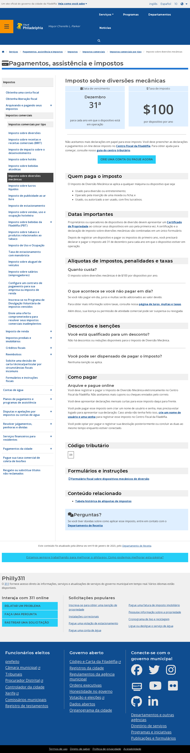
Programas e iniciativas (151, 731)
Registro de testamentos (26, 705)
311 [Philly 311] (6, 584)
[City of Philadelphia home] (31, 26)
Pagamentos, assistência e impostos (43, 51)
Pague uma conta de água (85, 630)
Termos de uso (58, 749)
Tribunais (13, 674)
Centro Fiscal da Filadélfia (133, 146)
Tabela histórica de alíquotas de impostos (103, 501)
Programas (131, 14)
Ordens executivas (86, 685)
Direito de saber (80, 749)
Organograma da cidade (91, 710)
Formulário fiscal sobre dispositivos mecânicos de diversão (108, 479)
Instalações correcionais (84, 616)
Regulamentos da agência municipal (92, 677)
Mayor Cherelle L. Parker (64, 26)
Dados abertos (82, 703)
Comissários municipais (25, 699)
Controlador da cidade (24, 687)
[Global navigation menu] (6, 26)
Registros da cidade (87, 667)
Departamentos (159, 14)
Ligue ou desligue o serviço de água (151, 626)
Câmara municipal (21, 667)
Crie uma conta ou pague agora (126, 159)
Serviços (105, 14)
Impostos (73, 51)
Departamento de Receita (85, 525)
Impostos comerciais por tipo (125, 51)
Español (166, 4)
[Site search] (99, 41)
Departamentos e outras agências (152, 717)
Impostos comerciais (94, 51)
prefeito (12, 661)
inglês (153, 4)
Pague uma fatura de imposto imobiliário (154, 605)
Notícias (105, 28)
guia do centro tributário (113, 150)
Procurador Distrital (22, 680)
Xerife (10, 693)
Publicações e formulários (153, 738)
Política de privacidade (107, 749)
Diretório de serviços (149, 725)
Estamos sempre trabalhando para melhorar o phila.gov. (95, 557)
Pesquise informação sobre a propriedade (155, 612)
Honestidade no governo (91, 691)
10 (176, 4)
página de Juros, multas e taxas (160, 304)
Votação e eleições (85, 697)
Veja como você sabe (72, 3)
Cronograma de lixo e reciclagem (149, 619)
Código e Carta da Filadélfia (94, 661)
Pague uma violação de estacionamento (93, 623)
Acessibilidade (132, 749)
